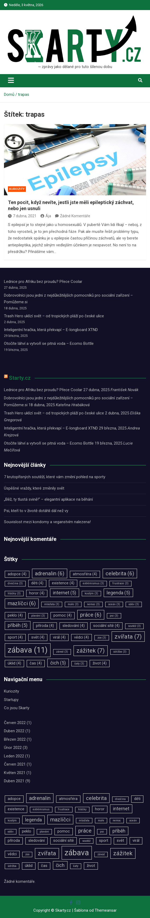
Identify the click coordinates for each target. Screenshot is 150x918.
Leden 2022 (14, 756)
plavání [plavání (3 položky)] (38, 615)
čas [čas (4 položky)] (36, 663)
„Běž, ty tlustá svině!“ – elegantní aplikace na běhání (48, 499)
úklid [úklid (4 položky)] (14, 663)
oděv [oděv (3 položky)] (134, 604)
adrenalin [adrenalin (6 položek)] (49, 573)
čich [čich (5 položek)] (58, 663)
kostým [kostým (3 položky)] (91, 593)
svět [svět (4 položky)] (37, 637)
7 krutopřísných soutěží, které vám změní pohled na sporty (54, 476)
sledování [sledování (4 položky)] (73, 625)
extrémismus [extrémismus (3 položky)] (93, 583)
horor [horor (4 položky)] (36, 593)
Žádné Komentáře (75, 216)
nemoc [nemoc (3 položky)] (93, 604)
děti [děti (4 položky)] (37, 583)
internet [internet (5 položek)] (64, 592)
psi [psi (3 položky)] (114, 615)
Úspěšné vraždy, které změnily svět (34, 488)
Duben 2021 (14, 781)
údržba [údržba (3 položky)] (119, 651)
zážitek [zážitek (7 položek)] (90, 650)
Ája (45, 216)
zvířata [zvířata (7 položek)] (128, 636)
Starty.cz (20, 378)
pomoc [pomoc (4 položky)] (62, 615)
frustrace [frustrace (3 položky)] (120, 583)
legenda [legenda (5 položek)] (118, 592)
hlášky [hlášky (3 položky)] (14, 593)
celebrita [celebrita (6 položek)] (120, 573)
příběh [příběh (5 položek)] (18, 625)
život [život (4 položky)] (100, 663)
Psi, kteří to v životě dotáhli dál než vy (36, 510)
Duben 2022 (14, 731)
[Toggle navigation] (11, 80)
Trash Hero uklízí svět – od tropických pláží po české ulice (54, 316)
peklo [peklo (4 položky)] (15, 615)
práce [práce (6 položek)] (90, 615)
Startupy (11, 699)
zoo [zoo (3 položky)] (101, 637)
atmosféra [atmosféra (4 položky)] (85, 574)
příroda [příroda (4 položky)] (45, 625)
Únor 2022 (13, 747)
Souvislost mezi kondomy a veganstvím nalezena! (47, 521)
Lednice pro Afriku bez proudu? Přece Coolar (43, 281)
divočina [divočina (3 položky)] (15, 583)
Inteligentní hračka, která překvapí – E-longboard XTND (51, 329)
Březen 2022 (15, 739)
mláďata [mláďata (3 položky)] (51, 604)
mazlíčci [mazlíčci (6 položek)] (22, 603)
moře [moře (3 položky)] (73, 604)
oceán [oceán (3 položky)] (114, 604)
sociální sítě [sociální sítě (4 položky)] (106, 625)
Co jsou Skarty (16, 708)
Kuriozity (17, 189)
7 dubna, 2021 (22, 216)
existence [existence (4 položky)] (63, 583)
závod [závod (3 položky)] (62, 651)
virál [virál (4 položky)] (59, 637)
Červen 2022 (15, 722)
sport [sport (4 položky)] (15, 637)
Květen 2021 (14, 772)
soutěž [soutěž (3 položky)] (134, 626)
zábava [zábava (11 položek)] (28, 649)
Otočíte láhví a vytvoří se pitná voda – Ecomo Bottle (49, 343)
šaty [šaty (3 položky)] (79, 663)
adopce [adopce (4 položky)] (17, 574)
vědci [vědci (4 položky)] (81, 637)
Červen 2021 (15, 764)
